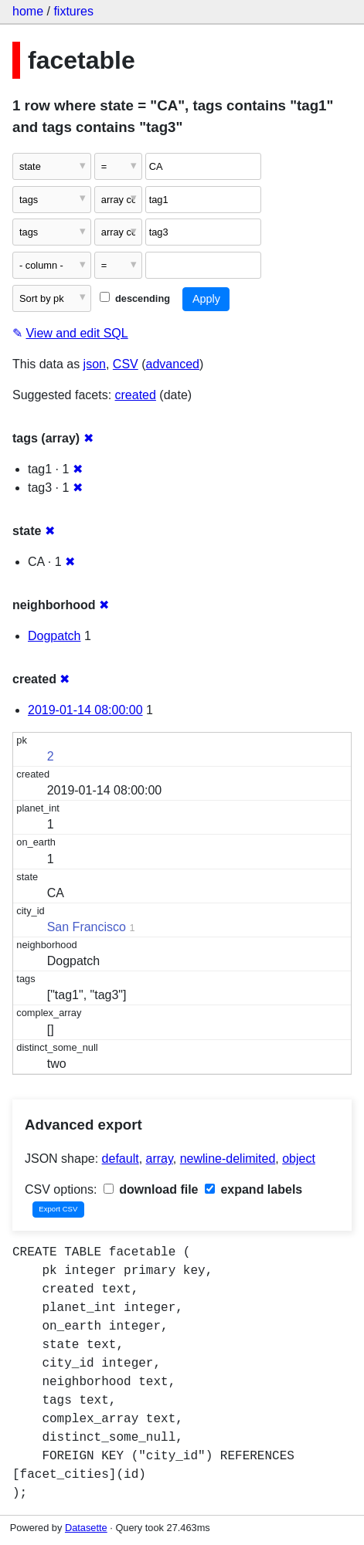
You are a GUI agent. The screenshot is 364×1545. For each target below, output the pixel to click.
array (159, 1158)
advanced (172, 364)
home (27, 11)
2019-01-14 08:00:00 (85, 710)
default (120, 1158)
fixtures (73, 11)
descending (135, 298)
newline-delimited (228, 1158)
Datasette (86, 1527)
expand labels (253, 1189)
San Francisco (86, 926)
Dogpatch (54, 635)
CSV (125, 364)
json (94, 364)
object (298, 1158)
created (135, 394)
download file (151, 1189)
